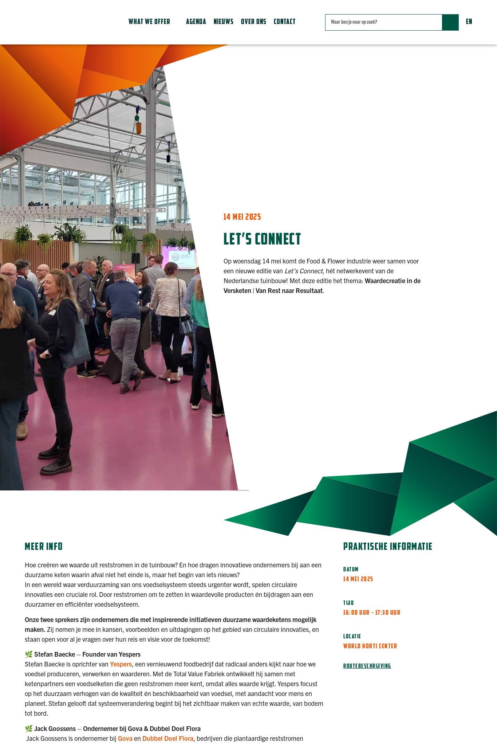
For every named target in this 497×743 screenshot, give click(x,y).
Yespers (121, 664)
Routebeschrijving (367, 666)
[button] (153, 22)
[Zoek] (450, 22)
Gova (125, 738)
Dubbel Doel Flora (167, 738)
